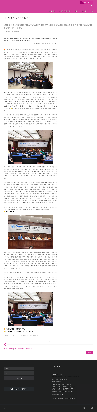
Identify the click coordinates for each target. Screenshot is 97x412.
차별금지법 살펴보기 (61, 11)
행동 (73, 11)
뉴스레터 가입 (19, 378)
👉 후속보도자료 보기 (9, 211)
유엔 (11, 348)
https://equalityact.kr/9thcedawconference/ (23, 331)
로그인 (5, 408)
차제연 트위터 (84, 408)
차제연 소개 (47, 11)
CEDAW (6, 348)
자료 (90, 11)
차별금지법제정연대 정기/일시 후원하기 (19, 389)
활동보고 (90, 352)
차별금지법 (29, 348)
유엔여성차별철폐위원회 (19, 348)
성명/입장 (81, 11)
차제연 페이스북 (88, 408)
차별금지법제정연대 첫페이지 (14, 9)
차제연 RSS (92, 408)
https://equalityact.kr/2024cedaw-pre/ (36, 329)
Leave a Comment (9, 349)
